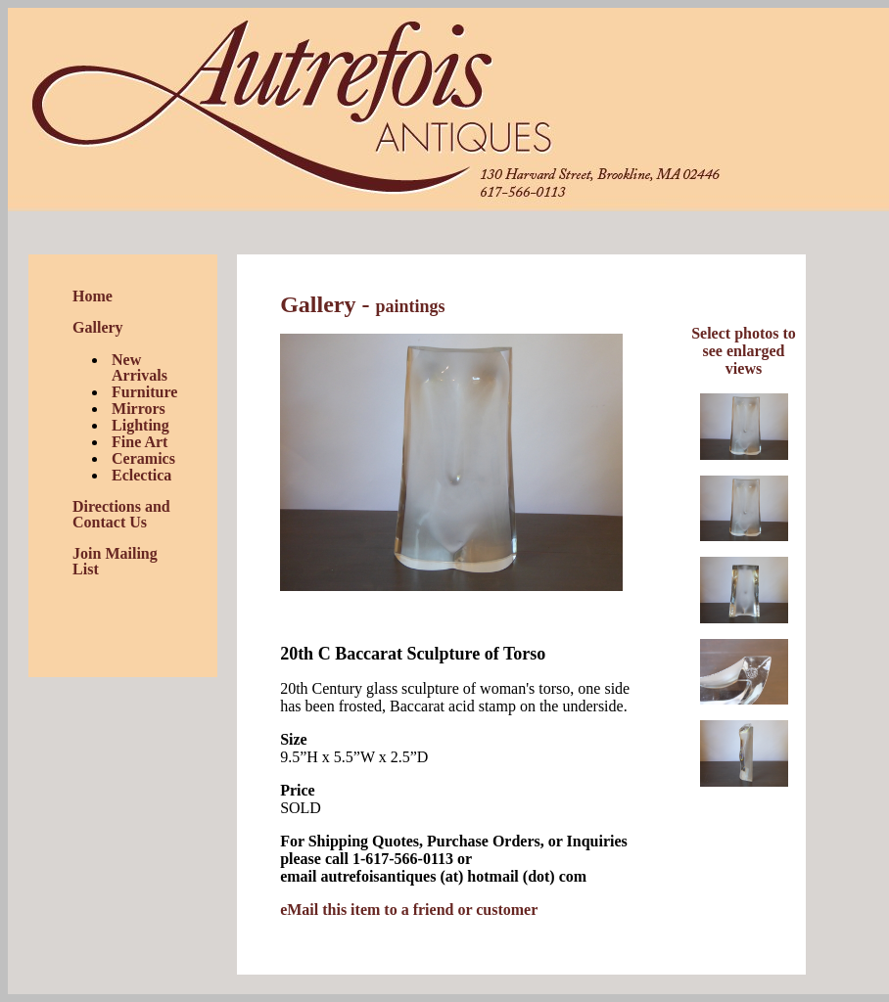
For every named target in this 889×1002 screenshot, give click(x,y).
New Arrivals (139, 367)
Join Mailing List (115, 561)
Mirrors (138, 408)
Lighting (140, 425)
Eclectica (141, 475)
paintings (409, 306)
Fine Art (139, 441)
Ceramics (143, 458)
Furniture (144, 392)
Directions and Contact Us (121, 514)
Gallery (97, 327)
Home (92, 296)
